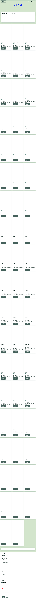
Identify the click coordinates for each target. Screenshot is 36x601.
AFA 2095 (26, 509)
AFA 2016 (14, 69)
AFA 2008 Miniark (16, 42)
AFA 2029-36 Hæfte (16, 152)
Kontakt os (3, 559)
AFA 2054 (26, 236)
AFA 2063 (26, 317)
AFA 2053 (14, 236)
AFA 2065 (14, 344)
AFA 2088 (2, 456)
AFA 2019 (2, 124)
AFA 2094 (14, 509)
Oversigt (3, 563)
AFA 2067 (2, 372)
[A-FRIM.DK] (18, 4)
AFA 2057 (26, 263)
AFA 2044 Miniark (16, 180)
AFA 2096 (2, 537)
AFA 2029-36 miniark (4, 152)
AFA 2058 (2, 290)
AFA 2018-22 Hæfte (28, 97)
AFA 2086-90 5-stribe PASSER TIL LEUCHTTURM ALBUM (18, 427)
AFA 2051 (14, 208)
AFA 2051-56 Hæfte (28, 208)
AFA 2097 (14, 537)
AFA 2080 (2, 399)
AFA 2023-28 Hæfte (28, 124)
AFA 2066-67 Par (27, 344)
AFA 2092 (14, 482)
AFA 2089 (14, 456)
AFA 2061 (2, 317)
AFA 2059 (14, 290)
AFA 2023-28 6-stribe (16, 124)
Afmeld (7, 597)
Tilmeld (4, 597)
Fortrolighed (3, 556)
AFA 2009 (26, 42)
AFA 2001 (2, 42)
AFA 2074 (26, 372)
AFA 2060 (26, 290)
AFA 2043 (2, 180)
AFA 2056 (14, 263)
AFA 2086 (2, 426)
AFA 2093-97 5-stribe (4, 509)
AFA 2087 (26, 426)
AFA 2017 (26, 69)
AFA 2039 (26, 152)
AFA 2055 (2, 263)
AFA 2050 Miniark (28, 180)
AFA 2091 (2, 482)
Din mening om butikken (5, 562)
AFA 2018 (14, 97)
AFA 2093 (26, 482)
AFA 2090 (26, 456)
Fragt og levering (4, 558)
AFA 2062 (14, 317)
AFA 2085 (14, 399)
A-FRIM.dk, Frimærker (5, 555)
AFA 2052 (2, 236)
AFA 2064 (2, 344)
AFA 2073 (14, 372)
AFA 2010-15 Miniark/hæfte (5, 69)
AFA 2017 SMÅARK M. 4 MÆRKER (5, 97)
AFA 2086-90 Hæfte (28, 399)
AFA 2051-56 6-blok (4, 208)
